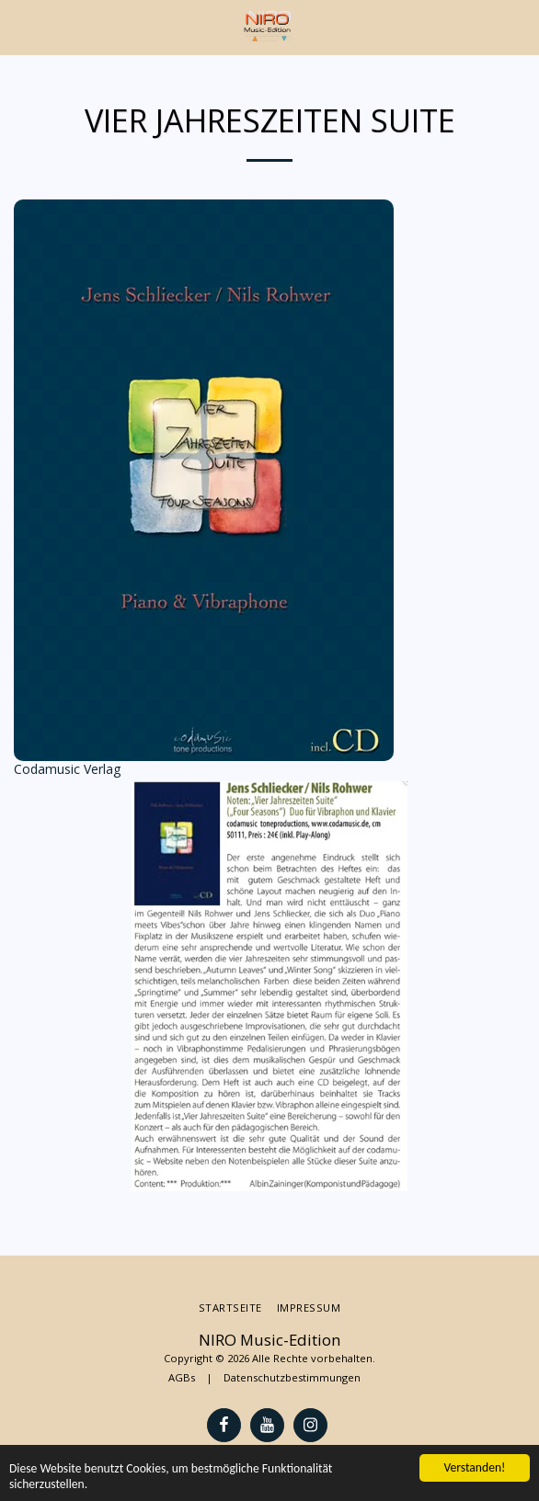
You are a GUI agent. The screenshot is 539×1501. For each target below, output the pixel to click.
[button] (20, 26)
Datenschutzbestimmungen (292, 1377)
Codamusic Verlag (67, 769)
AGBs (181, 1377)
